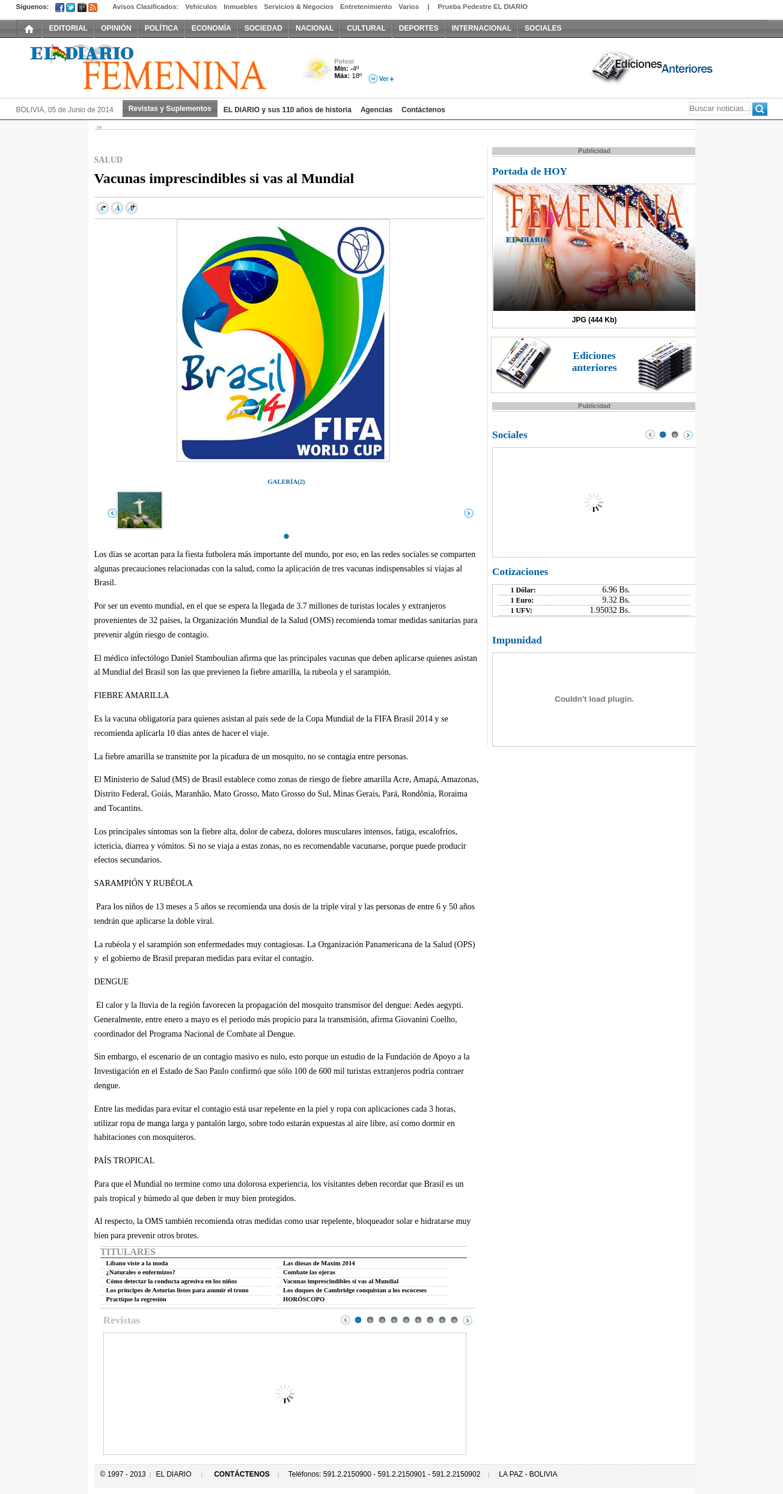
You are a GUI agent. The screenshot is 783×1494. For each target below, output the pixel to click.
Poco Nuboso (318, 74)
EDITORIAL (68, 28)
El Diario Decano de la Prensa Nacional (151, 67)
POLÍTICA (161, 28)
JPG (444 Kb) (594, 320)
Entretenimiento (366, 6)
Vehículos (201, 6)
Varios (408, 6)
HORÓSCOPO (303, 1299)
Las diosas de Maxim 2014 (319, 1263)
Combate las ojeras (309, 1272)
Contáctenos (423, 110)
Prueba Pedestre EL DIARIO (483, 6)
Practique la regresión (136, 1299)
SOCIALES (543, 28)
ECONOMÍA (211, 28)
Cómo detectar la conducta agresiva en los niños (171, 1281)
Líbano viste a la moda (137, 1263)
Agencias (376, 110)
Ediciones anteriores (594, 361)
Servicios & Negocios (299, 6)
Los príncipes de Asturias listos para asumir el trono (177, 1290)
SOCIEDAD (263, 28)
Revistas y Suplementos (170, 108)
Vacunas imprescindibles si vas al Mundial (340, 1281)
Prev (345, 1320)
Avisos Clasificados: (145, 6)
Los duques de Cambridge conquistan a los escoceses (355, 1290)
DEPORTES (419, 28)
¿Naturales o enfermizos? (140, 1272)
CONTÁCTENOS (242, 1474)
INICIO (29, 28)
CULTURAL (366, 28)
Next (467, 1320)
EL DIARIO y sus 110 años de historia (288, 110)
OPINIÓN (116, 28)
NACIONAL (315, 28)
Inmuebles (240, 6)
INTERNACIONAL (481, 28)
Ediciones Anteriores (653, 67)
